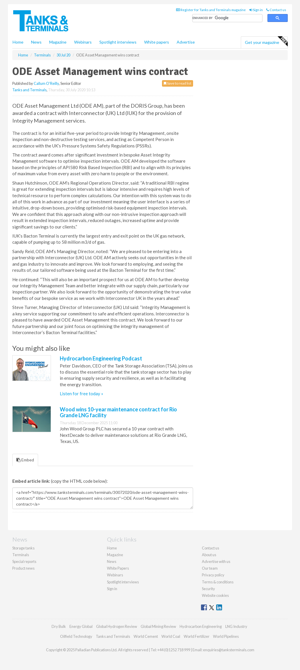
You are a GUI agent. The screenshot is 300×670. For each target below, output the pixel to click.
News (111, 561)
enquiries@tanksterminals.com (228, 649)
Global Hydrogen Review (116, 626)
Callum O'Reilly (46, 83)
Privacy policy (213, 575)
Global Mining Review (158, 626)
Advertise (186, 41)
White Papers (118, 568)
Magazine (58, 41)
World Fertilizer (196, 636)
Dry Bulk (59, 626)
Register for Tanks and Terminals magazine (211, 10)
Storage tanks (23, 548)
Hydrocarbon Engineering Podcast (101, 358)
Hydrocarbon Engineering (201, 626)
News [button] (36, 41)
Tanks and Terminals (29, 89)
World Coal (170, 636)
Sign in (256, 10)
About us (209, 554)
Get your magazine (266, 42)
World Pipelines (226, 636)
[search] (227, 18)
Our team (210, 568)
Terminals (20, 554)
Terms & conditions (217, 582)
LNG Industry (236, 626)
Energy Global (81, 626)
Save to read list (177, 83)
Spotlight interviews (118, 41)
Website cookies (215, 595)
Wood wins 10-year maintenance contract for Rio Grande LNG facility (118, 412)
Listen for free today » (81, 393)
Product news (23, 568)
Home (18, 41)
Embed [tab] (25, 459)
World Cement (146, 636)
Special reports (24, 561)
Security (208, 588)
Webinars (83, 41)
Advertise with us (216, 561)
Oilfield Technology (76, 636)
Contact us (276, 10)
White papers (156, 41)
